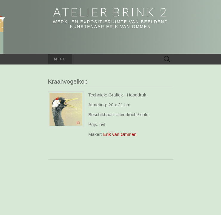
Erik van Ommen (120, 134)
